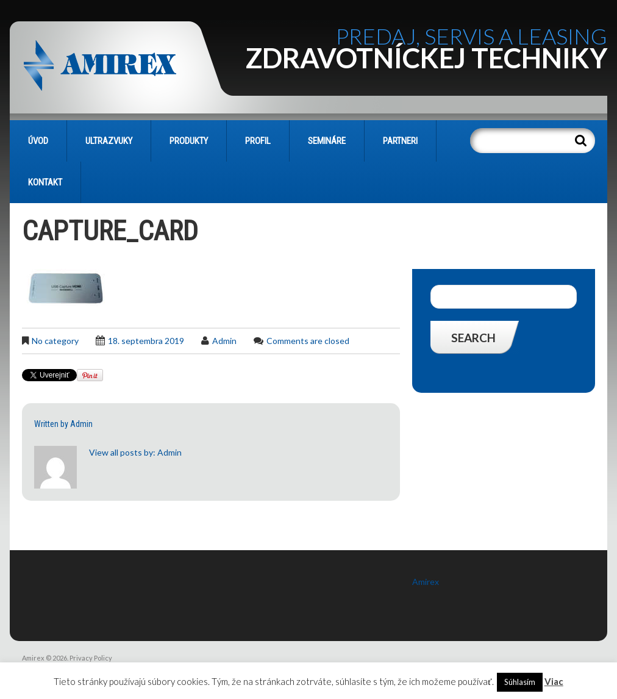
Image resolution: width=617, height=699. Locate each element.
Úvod (38, 140)
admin (224, 340)
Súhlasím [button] (519, 682)
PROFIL (258, 140)
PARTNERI (400, 140)
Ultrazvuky (108, 140)
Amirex (425, 581)
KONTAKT (45, 182)
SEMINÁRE (327, 140)
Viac (553, 681)
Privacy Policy (91, 658)
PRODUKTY (188, 140)
